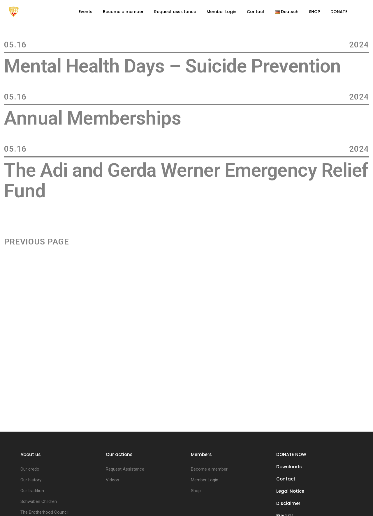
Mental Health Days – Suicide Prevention (172, 66)
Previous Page (36, 241)
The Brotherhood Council (44, 512)
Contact (256, 12)
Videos (112, 480)
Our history (30, 480)
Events (85, 12)
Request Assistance (125, 469)
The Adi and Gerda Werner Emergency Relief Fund (186, 180)
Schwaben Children (38, 501)
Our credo (29, 469)
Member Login (221, 12)
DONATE (338, 12)
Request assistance (175, 12)
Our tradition (32, 490)
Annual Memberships (92, 118)
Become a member (123, 12)
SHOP (314, 12)
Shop (196, 490)
